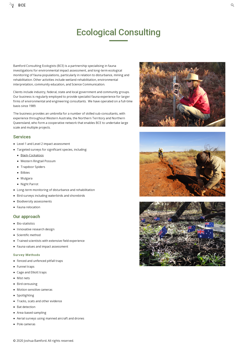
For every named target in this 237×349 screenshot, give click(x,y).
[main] (118, 34)
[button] (232, 5)
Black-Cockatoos (32, 155)
